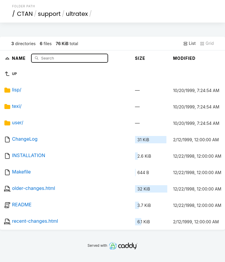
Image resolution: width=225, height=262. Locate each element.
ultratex (77, 14)
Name (19, 57)
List (189, 43)
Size (140, 58)
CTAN (25, 14)
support (49, 14)
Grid (207, 43)
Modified (184, 58)
